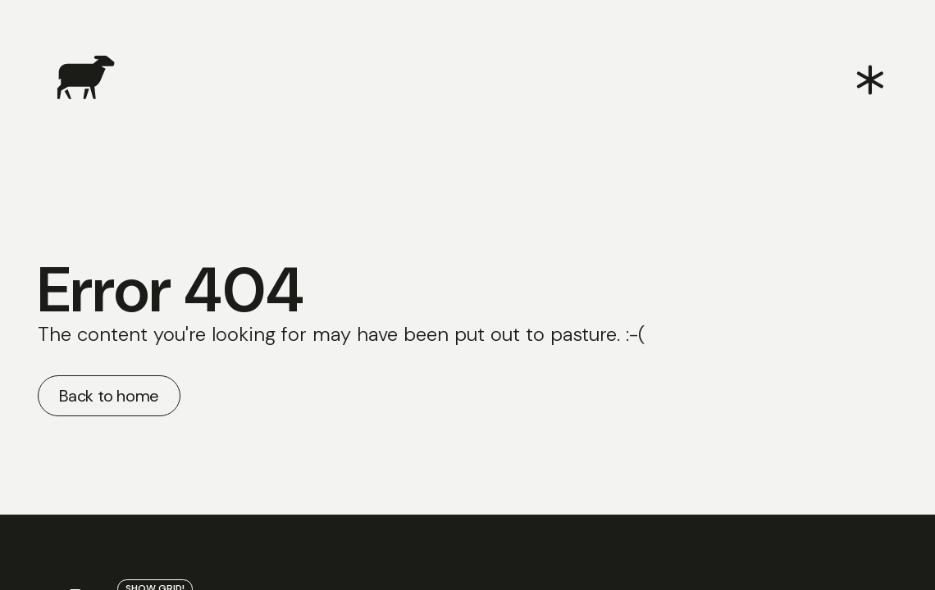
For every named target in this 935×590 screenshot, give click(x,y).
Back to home (109, 395)
